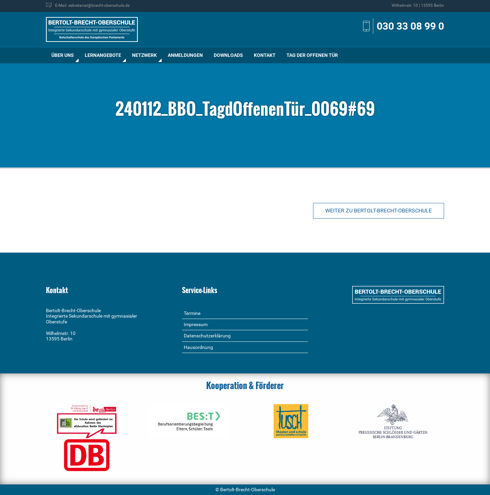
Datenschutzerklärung (207, 335)
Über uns (62, 55)
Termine (192, 313)
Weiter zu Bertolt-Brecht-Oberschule (378, 210)
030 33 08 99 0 (410, 26)
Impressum (196, 324)
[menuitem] (62, 55)
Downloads (228, 55)
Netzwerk (144, 55)
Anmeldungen (185, 55)
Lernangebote (103, 55)
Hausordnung (198, 347)
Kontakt (265, 55)
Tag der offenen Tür (312, 55)
